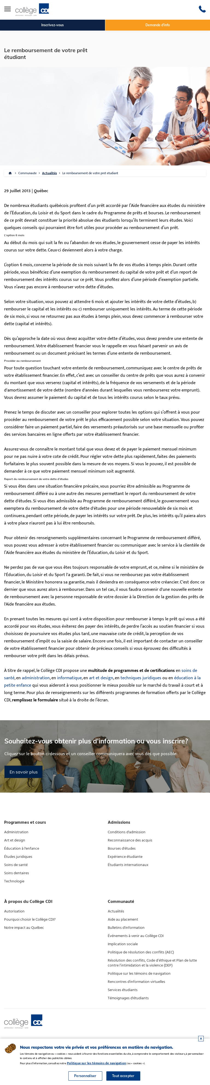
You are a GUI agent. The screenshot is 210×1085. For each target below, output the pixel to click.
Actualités (49, 173)
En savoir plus (24, 772)
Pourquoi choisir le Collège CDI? (30, 919)
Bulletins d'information (126, 927)
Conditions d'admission (126, 832)
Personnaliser (85, 1076)
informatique (69, 678)
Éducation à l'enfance (21, 848)
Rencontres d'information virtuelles (136, 981)
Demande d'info (157, 25)
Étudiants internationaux (128, 864)
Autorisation (14, 911)
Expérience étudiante (125, 856)
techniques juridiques (141, 678)
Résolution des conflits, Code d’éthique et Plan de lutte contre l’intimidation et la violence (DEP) (152, 963)
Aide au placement (123, 919)
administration (36, 678)
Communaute (27, 173)
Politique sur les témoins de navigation (139, 973)
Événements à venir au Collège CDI (136, 935)
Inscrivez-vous (52, 25)
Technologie (14, 881)
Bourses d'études (122, 848)
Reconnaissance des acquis (130, 840)
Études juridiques (18, 856)
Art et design (14, 840)
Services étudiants (123, 990)
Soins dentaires (16, 873)
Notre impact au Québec (24, 927)
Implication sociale (123, 944)
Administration (16, 832)
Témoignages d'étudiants (128, 998)
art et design (101, 678)
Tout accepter (123, 1076)
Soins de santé (16, 864)
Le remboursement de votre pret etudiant (90, 173)
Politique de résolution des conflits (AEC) (141, 952)
